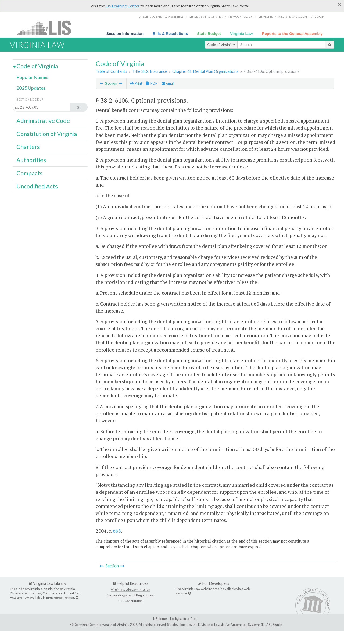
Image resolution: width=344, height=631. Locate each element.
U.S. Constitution (130, 601)
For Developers (213, 583)
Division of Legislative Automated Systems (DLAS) (234, 625)
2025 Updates (31, 88)
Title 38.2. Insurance (149, 71)
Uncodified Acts (37, 186)
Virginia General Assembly (161, 16)
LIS (47, 27)
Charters (28, 146)
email (168, 83)
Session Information (125, 33)
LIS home (266, 16)
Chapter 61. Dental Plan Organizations (205, 71)
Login (320, 16)
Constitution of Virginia (46, 133)
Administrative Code (43, 120)
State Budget (209, 33)
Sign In (277, 625)
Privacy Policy (240, 16)
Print (136, 83)
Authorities (31, 159)
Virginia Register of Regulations (130, 595)
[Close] (340, 4)
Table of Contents (111, 71)
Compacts (29, 173)
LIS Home (160, 619)
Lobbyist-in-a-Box (183, 619)
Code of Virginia (221, 44)
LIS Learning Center (122, 5)
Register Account (293, 16)
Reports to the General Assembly (292, 33)
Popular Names (32, 77)
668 (117, 531)
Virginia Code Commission (130, 589)
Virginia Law (241, 33)
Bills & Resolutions (170, 33)
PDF (151, 83)
